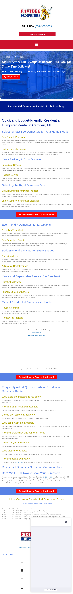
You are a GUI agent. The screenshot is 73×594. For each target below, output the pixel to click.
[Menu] (36, 44)
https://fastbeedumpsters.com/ (36, 336)
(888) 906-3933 (43, 26)
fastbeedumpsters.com (27, 547)
